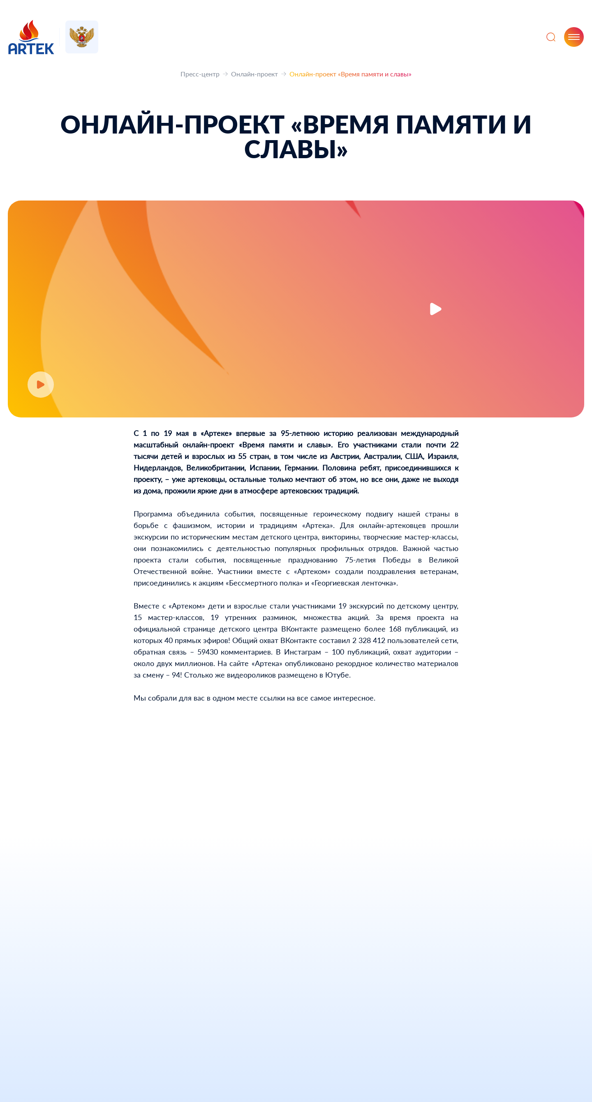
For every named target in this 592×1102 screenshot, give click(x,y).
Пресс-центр (200, 74)
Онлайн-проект (254, 74)
